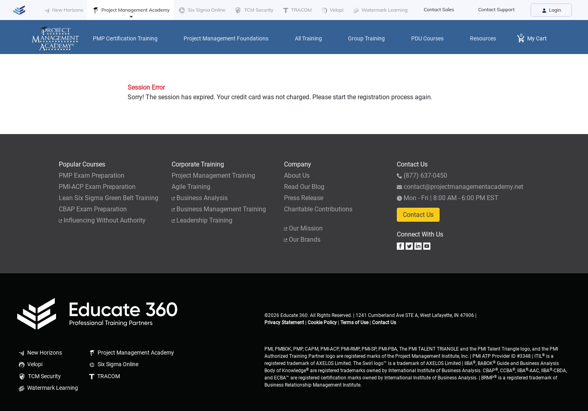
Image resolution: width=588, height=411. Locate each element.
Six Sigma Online (201, 10)
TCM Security (253, 10)
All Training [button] (308, 38)
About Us (297, 175)
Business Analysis (200, 198)
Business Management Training (219, 209)
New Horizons (62, 10)
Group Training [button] (366, 38)
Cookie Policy (322, 322)
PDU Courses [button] (427, 38)
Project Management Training (213, 175)
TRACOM (297, 10)
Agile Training (191, 186)
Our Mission (303, 228)
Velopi (331, 10)
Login (551, 10)
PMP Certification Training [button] (125, 38)
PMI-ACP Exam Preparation (97, 186)
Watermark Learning (380, 10)
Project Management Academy (130, 10)
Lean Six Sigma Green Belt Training (108, 198)
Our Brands (302, 239)
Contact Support (496, 9)
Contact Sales (439, 9)
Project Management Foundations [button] (226, 38)
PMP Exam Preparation (91, 175)
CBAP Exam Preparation (93, 209)
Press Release (303, 198)
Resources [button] (483, 38)
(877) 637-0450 (422, 175)
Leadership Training (202, 220)
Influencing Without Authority (102, 220)
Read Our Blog (304, 186)
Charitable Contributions (318, 209)
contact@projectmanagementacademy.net (460, 186)
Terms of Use (354, 322)
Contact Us (418, 215)
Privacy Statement (284, 322)
